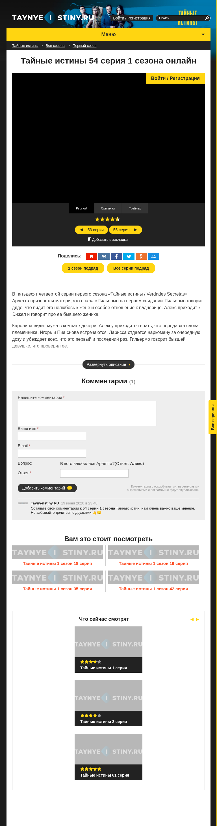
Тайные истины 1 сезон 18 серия (57, 563)
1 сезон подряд (83, 268)
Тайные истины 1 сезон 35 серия (57, 588)
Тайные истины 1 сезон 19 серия (153, 563)
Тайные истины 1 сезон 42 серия (153, 588)
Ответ (23, 473)
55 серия (121, 230)
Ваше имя (27, 428)
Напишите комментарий (40, 397)
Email (23, 445)
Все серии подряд (131, 268)
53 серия (96, 230)
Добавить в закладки (110, 239)
